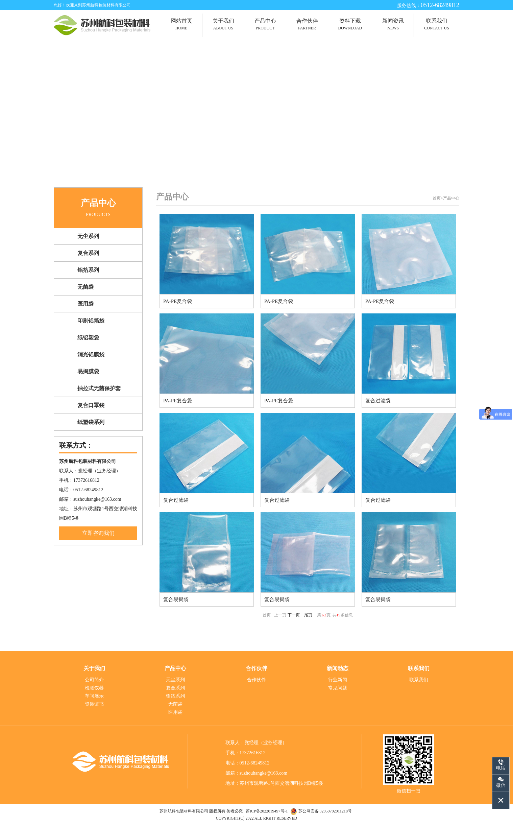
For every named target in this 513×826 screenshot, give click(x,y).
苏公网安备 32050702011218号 (325, 811)
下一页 (294, 615)
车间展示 (94, 696)
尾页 (308, 615)
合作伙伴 (256, 679)
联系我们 (418, 679)
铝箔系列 (175, 696)
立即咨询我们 (98, 533)
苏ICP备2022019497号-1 (267, 811)
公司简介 (94, 679)
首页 (437, 198)
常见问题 (337, 687)
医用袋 (175, 712)
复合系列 (175, 687)
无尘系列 (175, 679)
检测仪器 (94, 687)
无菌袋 (175, 704)
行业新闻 (337, 679)
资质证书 (94, 704)
